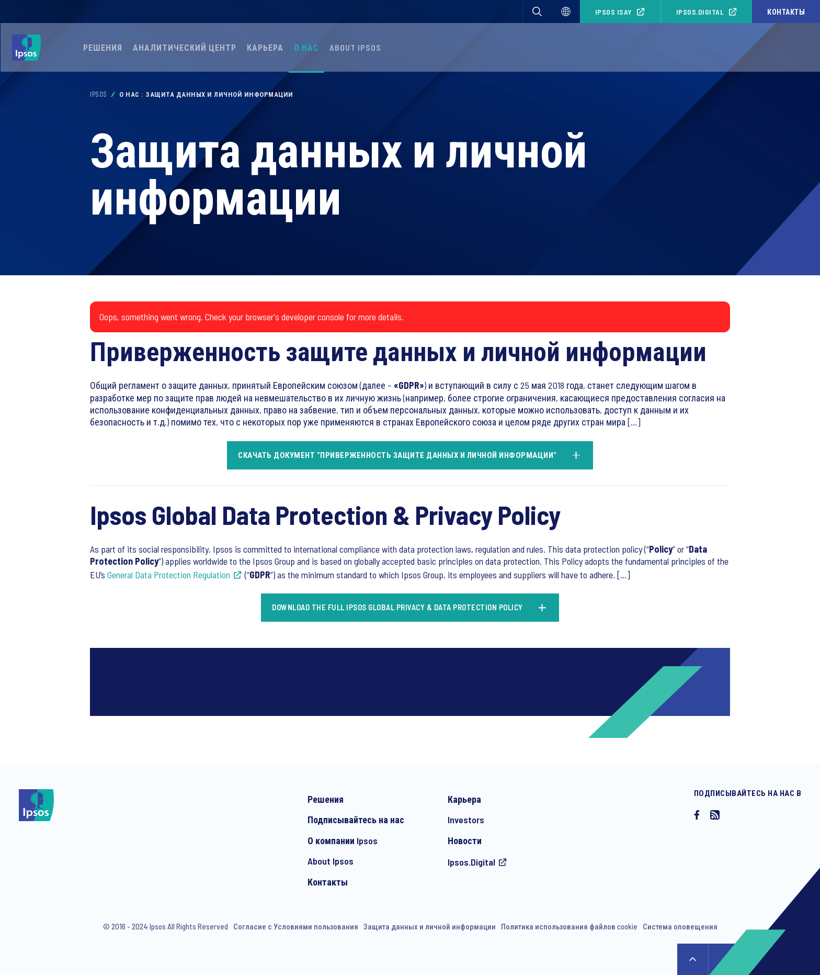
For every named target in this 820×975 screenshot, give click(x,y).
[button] (537, 11)
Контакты (786, 11)
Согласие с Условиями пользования (295, 926)
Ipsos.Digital (700, 11)
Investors (466, 819)
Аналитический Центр (184, 47)
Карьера (265, 47)
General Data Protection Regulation (168, 574)
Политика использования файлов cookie (569, 926)
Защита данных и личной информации (429, 926)
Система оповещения (680, 926)
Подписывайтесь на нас (356, 819)
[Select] (565, 11)
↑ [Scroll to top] (693, 959)
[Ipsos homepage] (29, 48)
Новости (465, 840)
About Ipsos (355, 47)
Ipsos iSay (613, 11)
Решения (102, 47)
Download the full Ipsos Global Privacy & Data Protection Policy (397, 607)
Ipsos (98, 94)
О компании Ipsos (343, 840)
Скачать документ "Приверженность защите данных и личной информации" (397, 455)
